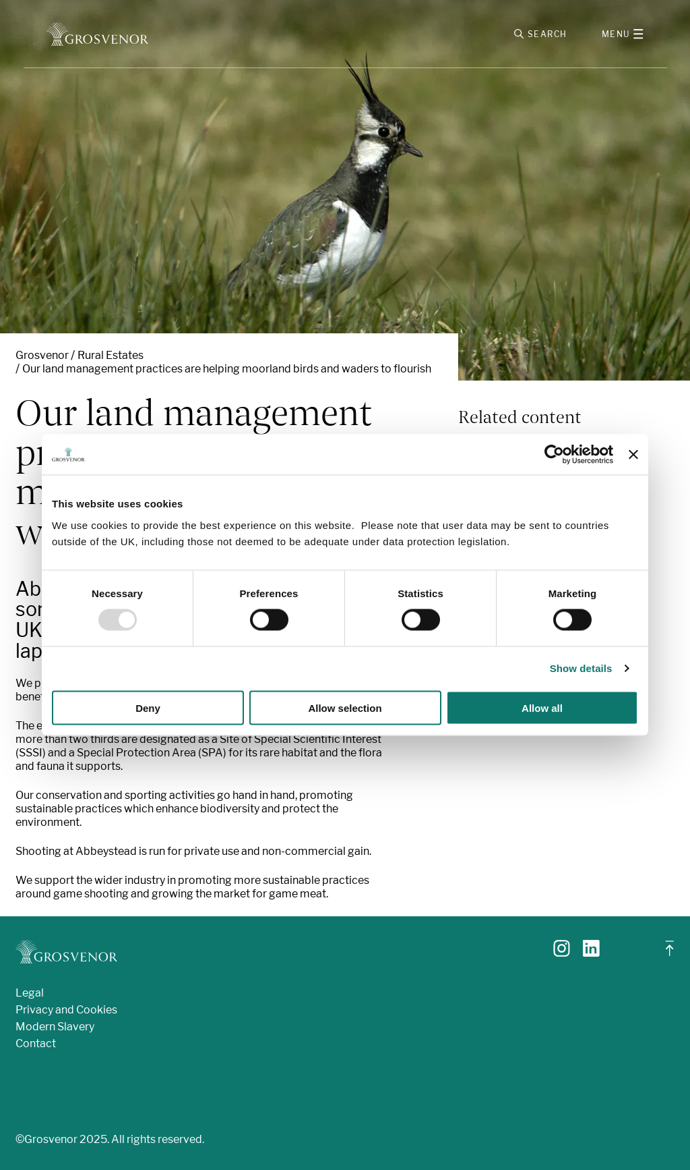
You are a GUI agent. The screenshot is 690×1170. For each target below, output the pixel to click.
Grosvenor (42, 355)
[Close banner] (633, 454)
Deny (147, 707)
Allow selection (344, 707)
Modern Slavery (54, 1026)
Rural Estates (110, 355)
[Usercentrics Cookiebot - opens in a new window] (554, 455)
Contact (35, 1043)
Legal (29, 992)
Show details (581, 668)
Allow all (542, 707)
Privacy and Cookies (66, 1009)
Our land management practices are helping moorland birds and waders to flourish (226, 368)
